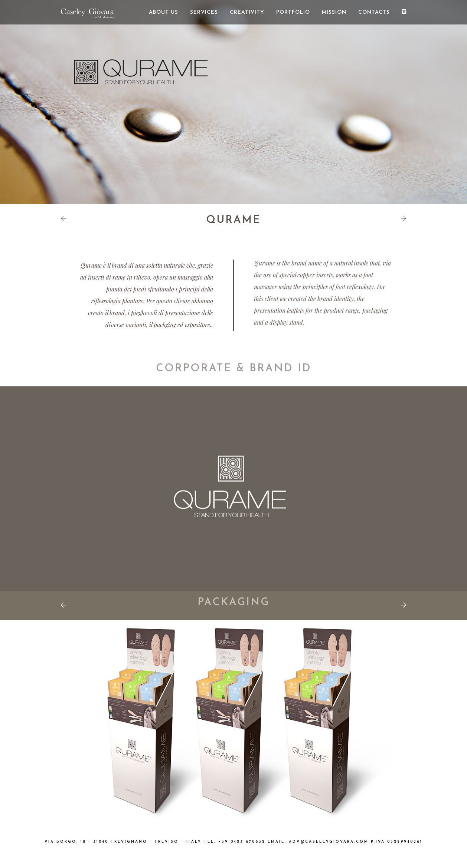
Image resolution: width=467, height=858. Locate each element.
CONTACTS (374, 12)
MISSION (334, 12)
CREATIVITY (247, 12)
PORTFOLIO (293, 12)
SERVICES (204, 12)
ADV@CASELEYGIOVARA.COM (329, 842)
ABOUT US (163, 12)
